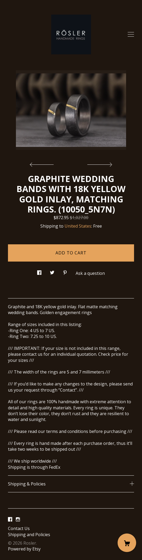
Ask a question (90, 273)
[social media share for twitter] (52, 271)
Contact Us (19, 528)
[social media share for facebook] (39, 271)
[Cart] (127, 542)
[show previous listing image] (43, 163)
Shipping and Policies (29, 534)
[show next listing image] (99, 163)
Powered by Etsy (24, 549)
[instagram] (18, 519)
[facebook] (10, 519)
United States (77, 226)
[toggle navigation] (131, 34)
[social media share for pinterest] (65, 271)
